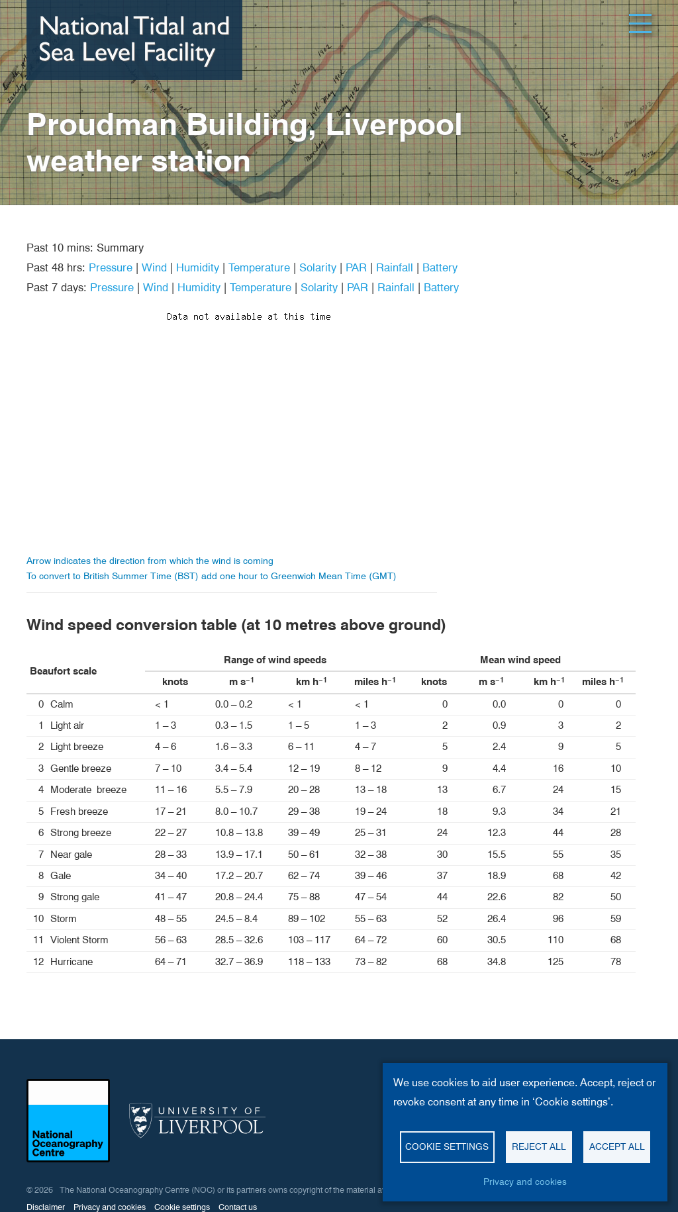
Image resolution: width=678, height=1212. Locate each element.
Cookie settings (447, 1146)
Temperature (259, 267)
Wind (154, 267)
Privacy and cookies (525, 1181)
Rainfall (394, 267)
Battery (440, 267)
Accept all (617, 1146)
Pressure (110, 267)
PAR (356, 267)
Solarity (317, 267)
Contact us (237, 1207)
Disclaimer (45, 1207)
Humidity (197, 267)
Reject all (539, 1146)
